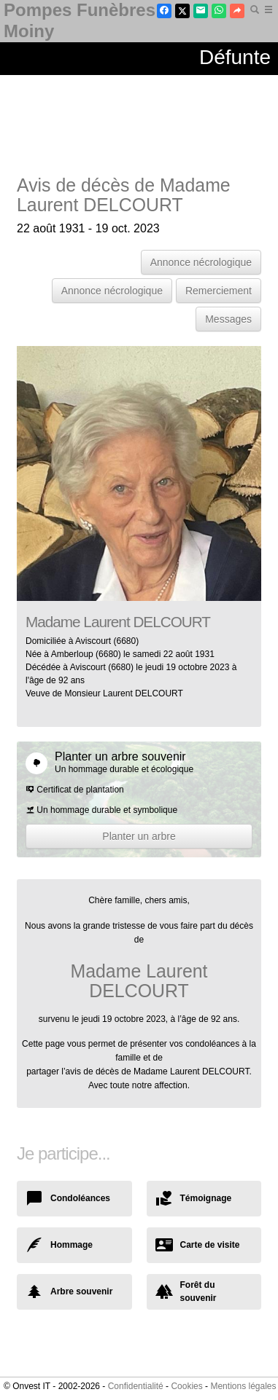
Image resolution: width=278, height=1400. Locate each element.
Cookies (186, 1386)
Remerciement (218, 290)
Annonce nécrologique (201, 262)
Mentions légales (243, 1386)
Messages (228, 319)
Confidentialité (135, 1386)
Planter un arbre (138, 836)
